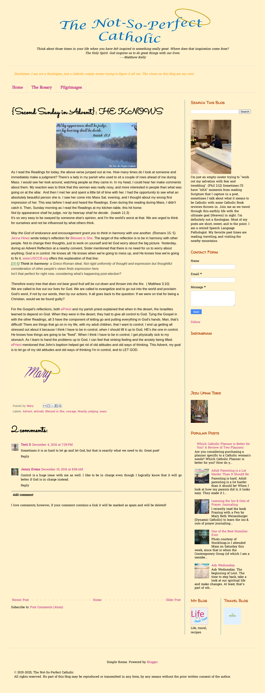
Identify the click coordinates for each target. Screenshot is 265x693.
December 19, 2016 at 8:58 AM (62, 469)
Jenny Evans (30, 469)
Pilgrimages (71, 87)
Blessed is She (81, 238)
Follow (195, 322)
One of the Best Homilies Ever (229, 533)
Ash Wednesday (223, 565)
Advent (27, 412)
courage (71, 412)
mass (103, 412)
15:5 (15, 263)
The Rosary (41, 87)
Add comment (23, 495)
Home (17, 87)
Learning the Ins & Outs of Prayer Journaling (230, 503)
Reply (25, 456)
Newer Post (20, 600)
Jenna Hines (20, 238)
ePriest (66, 309)
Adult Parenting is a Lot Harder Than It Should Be (230, 473)
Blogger (152, 662)
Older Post (173, 600)
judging (93, 412)
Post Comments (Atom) (46, 607)
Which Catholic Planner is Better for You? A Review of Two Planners (223, 446)
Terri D (26, 445)
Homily (82, 412)
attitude (39, 412)
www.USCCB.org (35, 258)
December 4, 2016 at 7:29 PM (52, 445)
